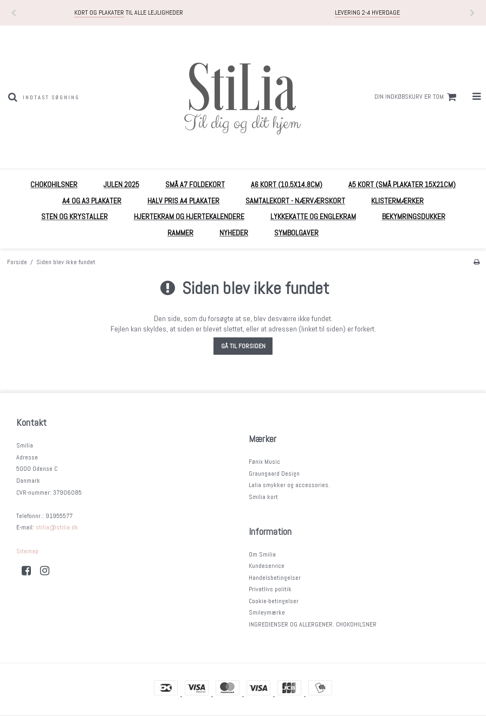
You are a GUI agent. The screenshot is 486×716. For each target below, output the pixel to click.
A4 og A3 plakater (91, 201)
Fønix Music (264, 461)
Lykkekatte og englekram (313, 216)
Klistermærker (397, 201)
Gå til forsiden (243, 346)
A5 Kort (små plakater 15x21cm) (402, 184)
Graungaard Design (274, 473)
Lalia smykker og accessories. (289, 485)
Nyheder (233, 233)
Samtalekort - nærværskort (295, 201)
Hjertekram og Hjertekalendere (189, 216)
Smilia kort (263, 497)
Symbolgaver (296, 233)
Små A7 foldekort (195, 184)
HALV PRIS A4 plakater (183, 201)
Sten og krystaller (74, 216)
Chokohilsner (53, 184)
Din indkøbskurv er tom (416, 97)
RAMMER (180, 233)
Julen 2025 (121, 184)
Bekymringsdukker (413, 216)
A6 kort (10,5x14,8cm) (286, 184)
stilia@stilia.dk (57, 527)
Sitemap (27, 551)
